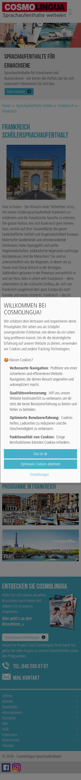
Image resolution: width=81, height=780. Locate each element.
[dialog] (40, 390)
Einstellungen (39, 474)
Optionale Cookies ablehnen (40, 464)
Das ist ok (40, 453)
